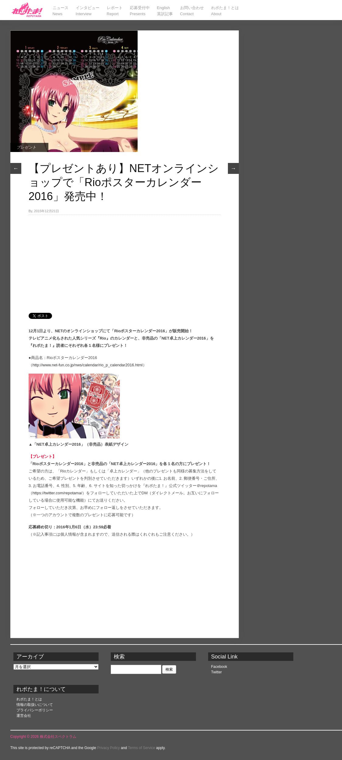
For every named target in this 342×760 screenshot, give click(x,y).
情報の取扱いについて (34, 705)
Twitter (216, 672)
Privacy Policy (108, 748)
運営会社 (23, 715)
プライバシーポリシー (34, 710)
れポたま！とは (29, 699)
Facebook (219, 667)
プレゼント (26, 147)
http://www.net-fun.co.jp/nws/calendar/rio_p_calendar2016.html (88, 365)
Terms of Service (141, 748)
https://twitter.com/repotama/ (57, 493)
